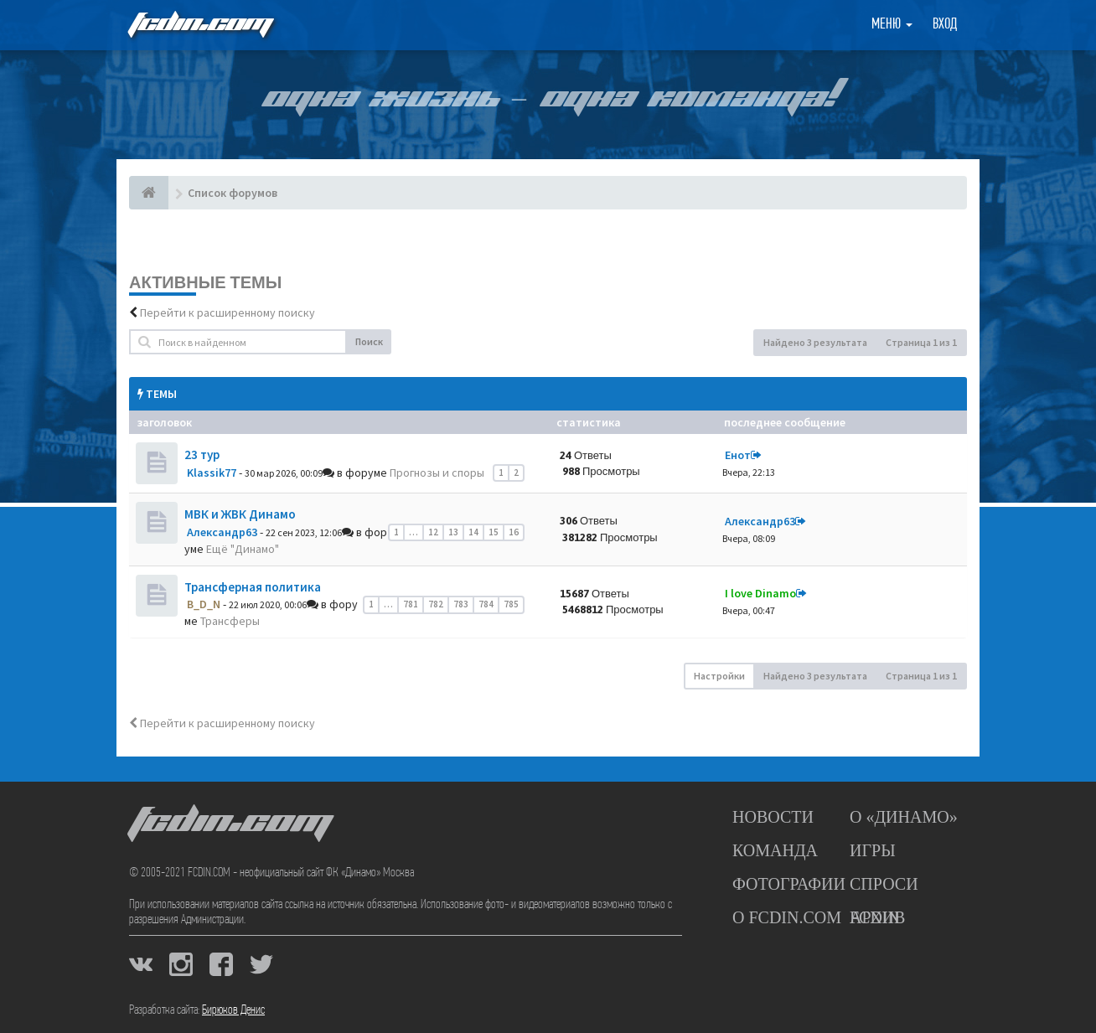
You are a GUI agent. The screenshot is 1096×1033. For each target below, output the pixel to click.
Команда (775, 850)
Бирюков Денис (233, 1010)
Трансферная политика (252, 587)
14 (473, 532)
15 (494, 532)
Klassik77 (211, 472)
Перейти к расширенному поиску (227, 312)
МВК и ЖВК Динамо (240, 514)
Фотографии (788, 884)
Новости (773, 817)
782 (435, 604)
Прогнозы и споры (437, 472)
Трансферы (230, 620)
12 (433, 532)
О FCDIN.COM (786, 917)
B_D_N (203, 604)
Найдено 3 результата (815, 342)
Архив (877, 917)
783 (460, 604)
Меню (891, 25)
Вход (945, 25)
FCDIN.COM (199, 24)
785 (511, 604)
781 (410, 604)
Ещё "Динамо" (242, 548)
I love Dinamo (760, 593)
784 (486, 604)
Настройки (719, 675)
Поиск (369, 341)
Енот (738, 454)
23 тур (202, 454)
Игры (873, 850)
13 (453, 532)
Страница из (921, 342)
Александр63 (222, 532)
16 (514, 532)
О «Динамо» (904, 817)
